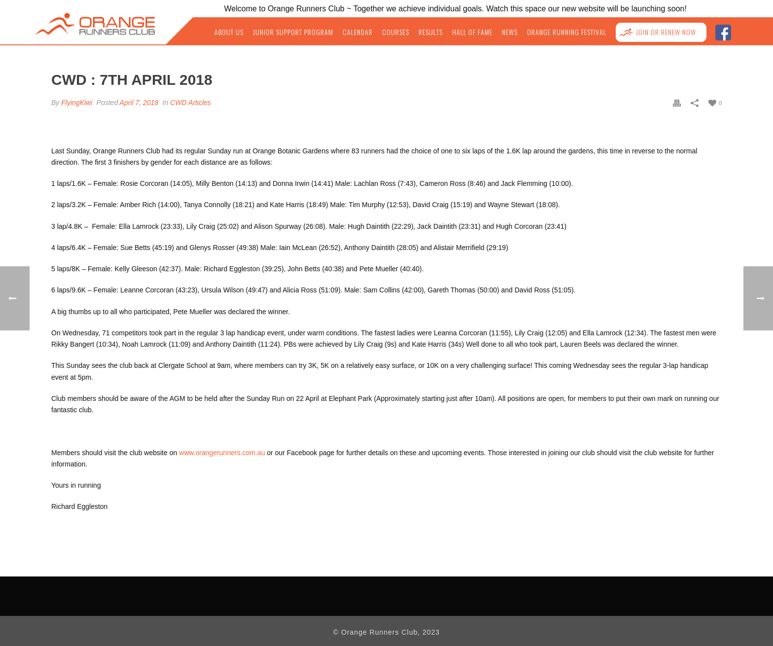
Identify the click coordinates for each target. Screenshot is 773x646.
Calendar (358, 32)
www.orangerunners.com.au (222, 453)
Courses (395, 32)
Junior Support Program (293, 32)
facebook (723, 31)
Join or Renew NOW (666, 32)
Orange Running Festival (566, 32)
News (510, 32)
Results (431, 32)
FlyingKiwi (76, 103)
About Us (229, 32)
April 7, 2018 (139, 103)
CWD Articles (190, 103)
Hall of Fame (472, 32)
